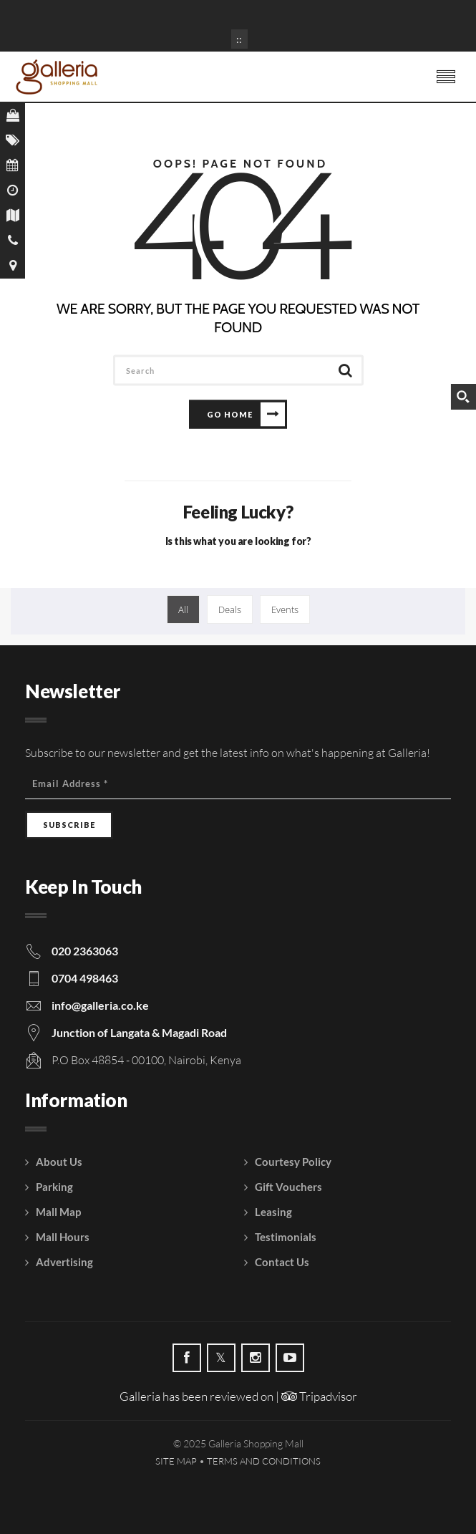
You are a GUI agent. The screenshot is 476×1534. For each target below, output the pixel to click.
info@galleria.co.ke (100, 1005)
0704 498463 (85, 978)
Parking (54, 1186)
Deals (229, 609)
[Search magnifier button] (463, 397)
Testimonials (285, 1236)
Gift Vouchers (288, 1186)
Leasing (273, 1211)
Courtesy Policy (293, 1161)
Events (284, 609)
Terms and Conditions (264, 1461)
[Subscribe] (69, 825)
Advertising (64, 1261)
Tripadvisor (319, 1396)
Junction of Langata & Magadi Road (139, 1032)
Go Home (230, 413)
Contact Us (282, 1261)
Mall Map (58, 1211)
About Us (59, 1161)
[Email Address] (238, 783)
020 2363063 (85, 950)
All (183, 609)
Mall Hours (62, 1236)
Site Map (176, 1461)
